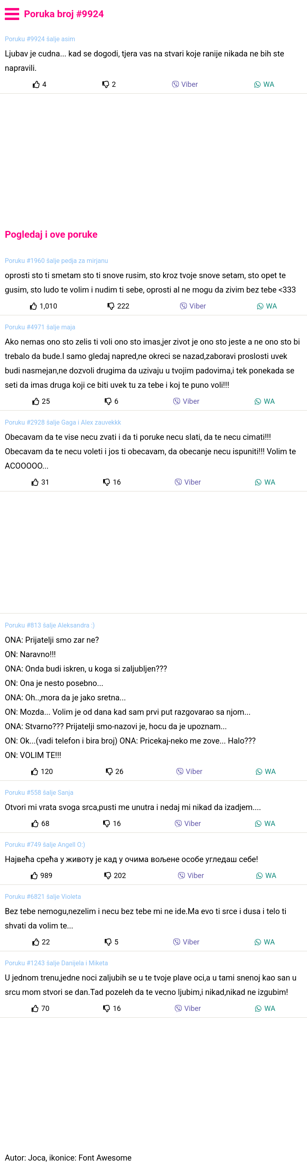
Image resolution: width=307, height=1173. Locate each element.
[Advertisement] (153, 154)
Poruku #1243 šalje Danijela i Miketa (56, 963)
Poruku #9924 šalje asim (40, 39)
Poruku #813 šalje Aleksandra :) (50, 625)
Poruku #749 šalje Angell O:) (45, 844)
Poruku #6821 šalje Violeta (43, 896)
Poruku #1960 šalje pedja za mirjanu (56, 261)
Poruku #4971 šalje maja (40, 327)
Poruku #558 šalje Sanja (39, 792)
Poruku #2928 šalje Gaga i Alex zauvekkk (63, 422)
